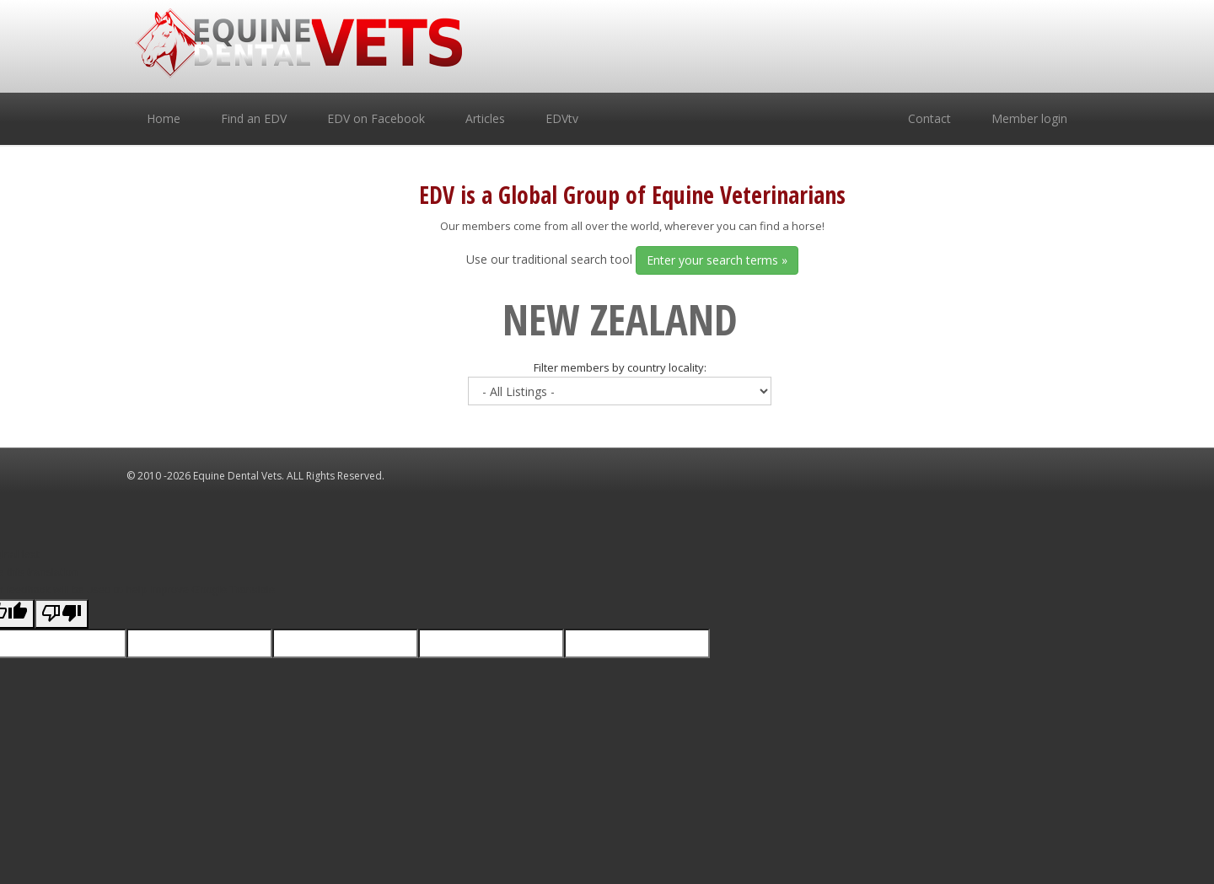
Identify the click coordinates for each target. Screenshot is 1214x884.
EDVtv (561, 118)
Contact (929, 118)
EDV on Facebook (376, 118)
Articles (485, 118)
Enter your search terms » (717, 260)
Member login (1029, 118)
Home (163, 118)
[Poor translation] (62, 614)
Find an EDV (254, 118)
